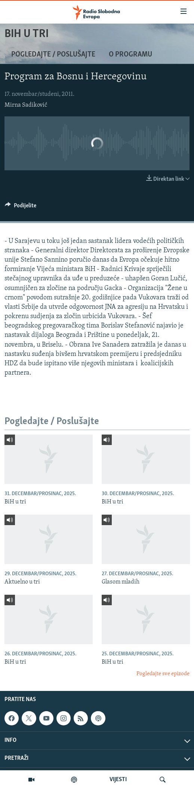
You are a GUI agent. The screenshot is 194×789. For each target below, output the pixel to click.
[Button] (20, 207)
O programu (130, 54)
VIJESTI (118, 780)
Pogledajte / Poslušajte (53, 54)
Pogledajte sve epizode (163, 674)
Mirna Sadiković (25, 105)
